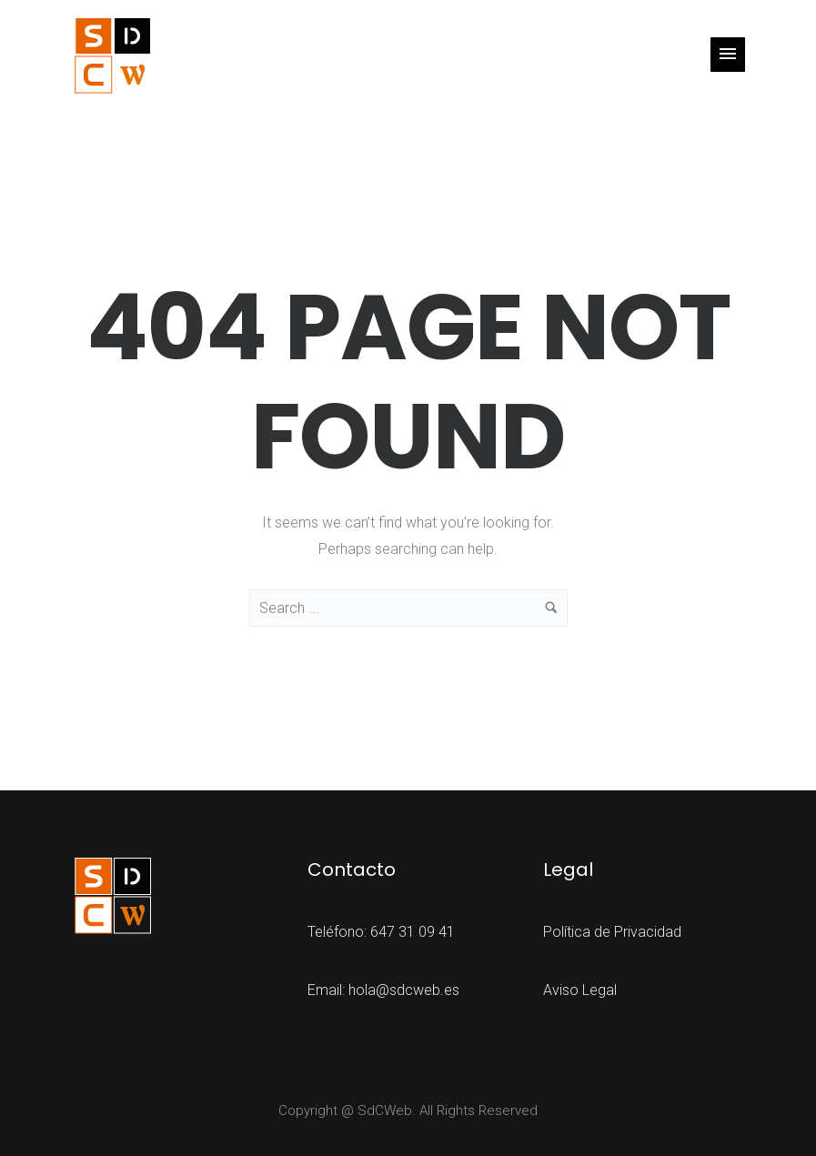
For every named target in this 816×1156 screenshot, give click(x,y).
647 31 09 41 (412, 931)
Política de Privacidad (612, 931)
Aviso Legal (580, 990)
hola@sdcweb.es (403, 990)
